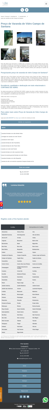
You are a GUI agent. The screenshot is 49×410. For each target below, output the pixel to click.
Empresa (24, 371)
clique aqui (18, 118)
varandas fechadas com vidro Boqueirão (11, 158)
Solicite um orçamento (24, 122)
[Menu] (46, 3)
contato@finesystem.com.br (24, 358)
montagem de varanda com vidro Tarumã (11, 136)
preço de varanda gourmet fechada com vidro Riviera (14, 155)
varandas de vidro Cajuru (8, 139)
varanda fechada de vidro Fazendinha (11, 142)
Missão (24, 376)
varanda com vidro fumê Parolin (9, 149)
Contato (24, 386)
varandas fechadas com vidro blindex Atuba (12, 133)
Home (24, 366)
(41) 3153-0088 (24, 174)
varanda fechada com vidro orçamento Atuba (12, 152)
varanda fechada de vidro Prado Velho (11, 146)
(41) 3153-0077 (10, 118)
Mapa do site (24, 391)
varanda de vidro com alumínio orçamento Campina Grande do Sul (18, 161)
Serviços (24, 381)
